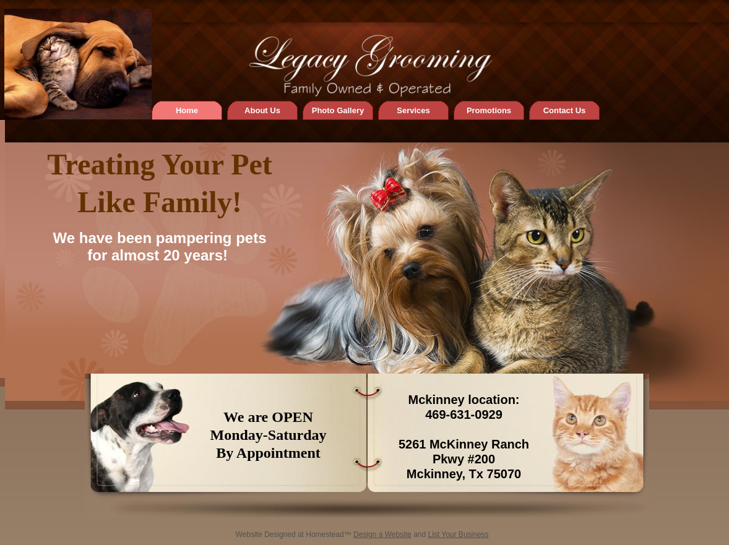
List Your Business (458, 534)
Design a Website (382, 534)
